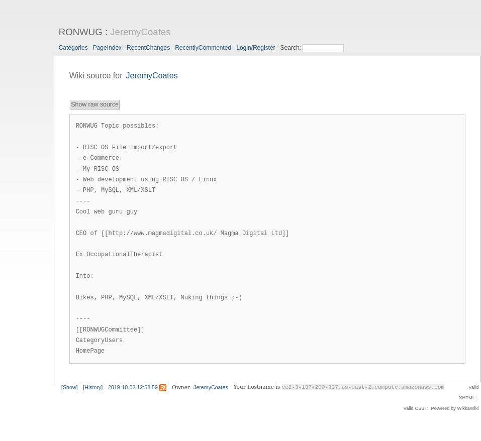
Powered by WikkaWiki (455, 408)
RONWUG (81, 32)
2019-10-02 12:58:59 (133, 387)
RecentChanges (148, 47)
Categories (73, 47)
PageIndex (107, 47)
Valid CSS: (415, 408)
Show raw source (95, 104)
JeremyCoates (140, 32)
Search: (291, 47)
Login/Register (255, 47)
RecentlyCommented (203, 47)
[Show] (69, 387)
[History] (93, 387)
